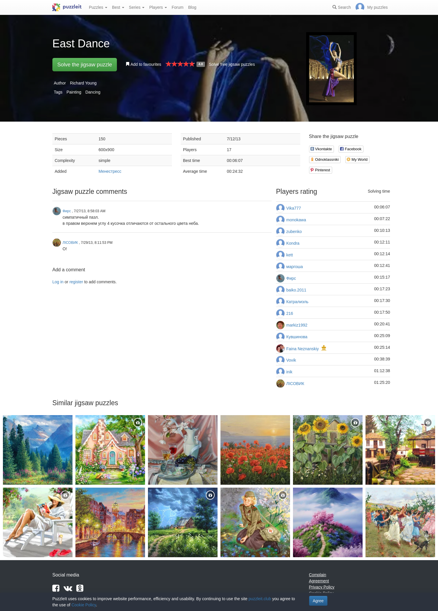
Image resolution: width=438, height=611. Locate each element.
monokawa (296, 220)
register (76, 281)
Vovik (291, 360)
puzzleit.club (260, 598)
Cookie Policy (83, 605)
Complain (317, 574)
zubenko (294, 231)
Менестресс (110, 171)
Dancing (92, 92)
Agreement (319, 581)
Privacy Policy (321, 587)
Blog (192, 7)
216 (289, 313)
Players (158, 7)
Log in (57, 281)
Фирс (291, 278)
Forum (177, 7)
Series (137, 7)
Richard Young (83, 83)
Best (118, 7)
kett (289, 255)
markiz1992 (296, 325)
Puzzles (98, 7)
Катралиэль (297, 301)
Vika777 (293, 208)
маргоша (294, 266)
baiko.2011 (296, 290)
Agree (318, 600)
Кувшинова (296, 336)
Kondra (292, 243)
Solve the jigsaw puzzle (84, 65)
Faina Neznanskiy (302, 348)
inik (289, 372)
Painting (73, 92)
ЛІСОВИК (295, 383)
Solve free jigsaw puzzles (232, 64)
